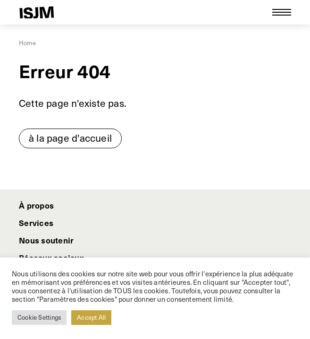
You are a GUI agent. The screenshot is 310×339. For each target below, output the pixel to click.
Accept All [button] (91, 317)
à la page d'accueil (70, 138)
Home (27, 43)
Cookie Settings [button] (39, 317)
